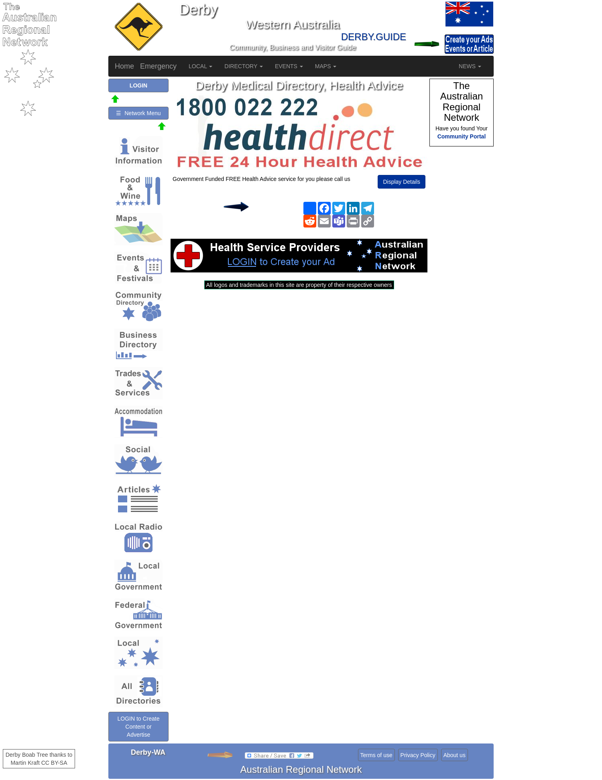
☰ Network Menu (138, 113)
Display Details (401, 182)
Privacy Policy (418, 755)
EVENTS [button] (289, 66)
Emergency (158, 66)
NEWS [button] (470, 66)
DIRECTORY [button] (243, 66)
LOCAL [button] (200, 66)
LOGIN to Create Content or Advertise (138, 726)
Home (124, 66)
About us (454, 755)
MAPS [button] (326, 66)
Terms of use (376, 755)
